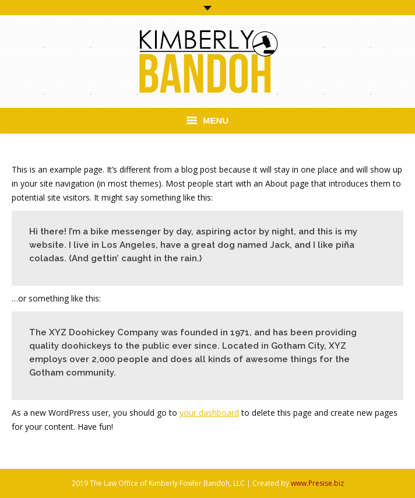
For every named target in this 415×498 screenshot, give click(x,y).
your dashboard (209, 412)
